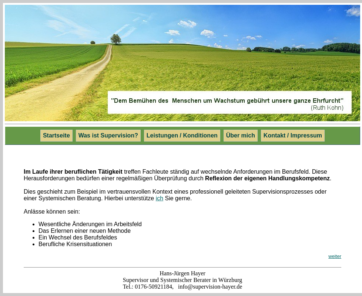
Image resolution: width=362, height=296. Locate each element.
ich (159, 198)
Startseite (56, 135)
